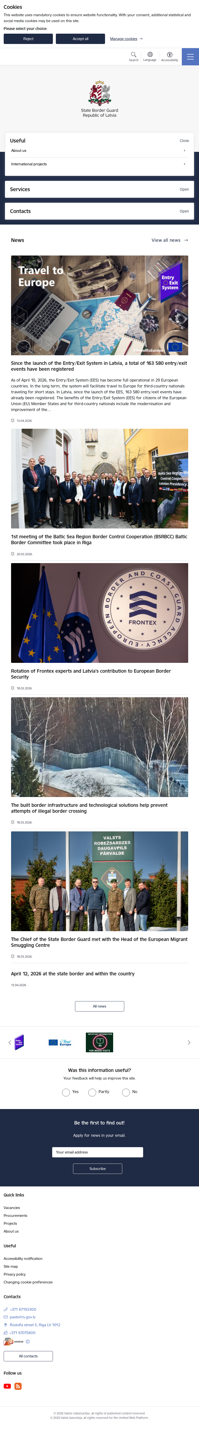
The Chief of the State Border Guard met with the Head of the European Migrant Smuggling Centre (99, 942)
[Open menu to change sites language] (150, 57)
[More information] (28, 1341)
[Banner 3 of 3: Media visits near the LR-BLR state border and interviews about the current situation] (99, 1042)
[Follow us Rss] (18, 1386)
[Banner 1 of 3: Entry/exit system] (19, 1042)
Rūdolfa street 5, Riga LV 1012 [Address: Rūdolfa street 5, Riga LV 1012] (35, 1325)
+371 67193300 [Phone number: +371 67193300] (23, 1309)
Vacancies (12, 1207)
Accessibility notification (23, 1258)
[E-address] (13, 1342)
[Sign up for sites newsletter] (97, 1169)
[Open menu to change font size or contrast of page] (170, 57)
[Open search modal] (134, 57)
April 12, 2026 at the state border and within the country (73, 974)
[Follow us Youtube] (7, 1386)
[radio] (70, 1092)
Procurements (15, 1215)
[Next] (189, 1042)
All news (99, 1006)
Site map (11, 1266)
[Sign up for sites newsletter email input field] (97, 1152)
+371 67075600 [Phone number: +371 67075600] (22, 1332)
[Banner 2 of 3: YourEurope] (60, 1042)
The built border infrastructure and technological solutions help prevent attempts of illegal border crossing (89, 808)
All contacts (28, 1356)
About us (11, 1231)
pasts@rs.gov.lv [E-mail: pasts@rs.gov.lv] (22, 1317)
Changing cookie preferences (28, 1282)
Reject (28, 38)
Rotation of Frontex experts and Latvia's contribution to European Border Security (91, 674)
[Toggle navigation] (190, 56)
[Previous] (10, 1042)
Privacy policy (15, 1274)
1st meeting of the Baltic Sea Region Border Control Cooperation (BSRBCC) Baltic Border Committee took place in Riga (99, 539)
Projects (10, 1223)
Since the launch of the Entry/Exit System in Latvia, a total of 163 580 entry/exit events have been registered (99, 366)
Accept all (80, 38)
